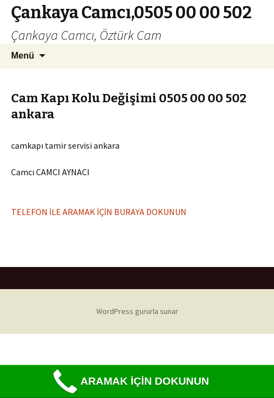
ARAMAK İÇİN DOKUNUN (129, 381)
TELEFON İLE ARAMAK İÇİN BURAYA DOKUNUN (99, 211)
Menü (22, 55)
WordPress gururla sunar (137, 311)
